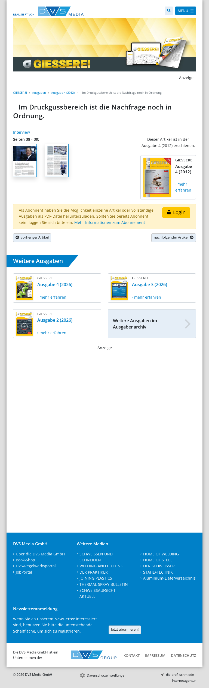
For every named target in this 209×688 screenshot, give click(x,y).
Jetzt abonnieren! (125, 629)
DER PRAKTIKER (93, 572)
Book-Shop (25, 559)
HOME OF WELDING (161, 553)
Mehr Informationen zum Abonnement (109, 222)
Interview (21, 132)
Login (176, 212)
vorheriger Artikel (32, 237)
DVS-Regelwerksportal (36, 565)
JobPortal (24, 572)
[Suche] (169, 11)
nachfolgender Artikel (173, 237)
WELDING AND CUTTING (101, 565)
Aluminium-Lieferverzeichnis (169, 578)
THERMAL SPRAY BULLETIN (103, 584)
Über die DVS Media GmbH (40, 553)
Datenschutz (183, 655)
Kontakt (132, 655)
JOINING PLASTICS (95, 578)
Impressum (155, 655)
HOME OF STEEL (157, 559)
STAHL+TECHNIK (158, 572)
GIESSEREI (20, 92)
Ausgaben (39, 92)
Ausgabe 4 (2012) (63, 92)
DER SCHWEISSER (159, 565)
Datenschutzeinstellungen (106, 675)
